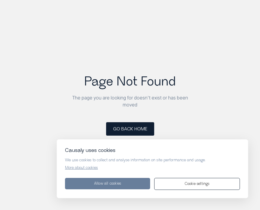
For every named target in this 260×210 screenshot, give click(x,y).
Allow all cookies (107, 183)
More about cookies (81, 167)
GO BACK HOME (130, 129)
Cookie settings (197, 184)
